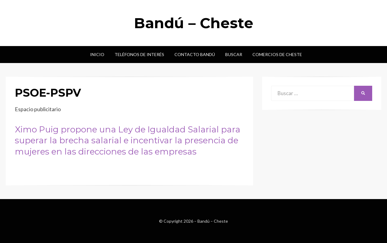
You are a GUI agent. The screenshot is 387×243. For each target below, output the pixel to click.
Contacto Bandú (194, 54)
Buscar (233, 54)
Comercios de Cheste (277, 54)
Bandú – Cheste (193, 23)
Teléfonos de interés (139, 54)
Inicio (97, 54)
